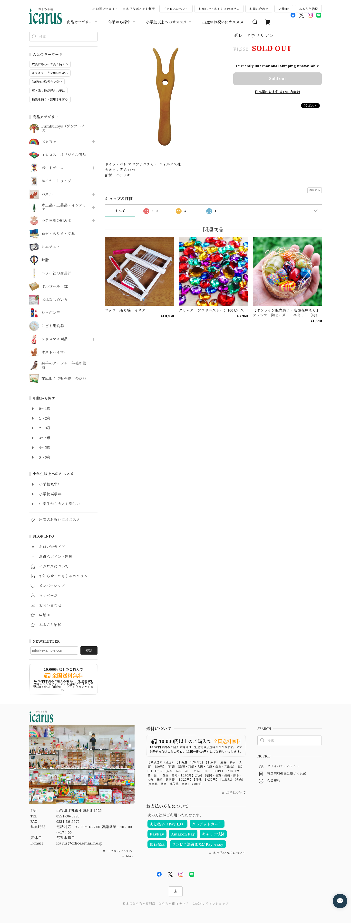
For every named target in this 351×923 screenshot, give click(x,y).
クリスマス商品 (54, 339)
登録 (89, 650)
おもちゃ (48, 141)
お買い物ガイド (107, 9)
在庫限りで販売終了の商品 (63, 378)
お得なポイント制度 (140, 9)
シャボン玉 (50, 313)
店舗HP (283, 9)
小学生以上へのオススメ (169, 22)
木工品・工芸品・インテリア (63, 207)
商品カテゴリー (82, 22)
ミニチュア (50, 247)
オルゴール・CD (55, 286)
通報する (314, 190)
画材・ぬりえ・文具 (58, 234)
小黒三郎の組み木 (56, 220)
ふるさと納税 (308, 9)
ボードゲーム (52, 168)
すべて (120, 210)
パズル (47, 194)
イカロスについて (176, 9)
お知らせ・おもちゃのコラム (219, 9)
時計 (45, 260)
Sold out (277, 78)
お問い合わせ (258, 9)
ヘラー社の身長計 (56, 273)
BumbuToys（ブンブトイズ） (63, 128)
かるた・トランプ (56, 181)
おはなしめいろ (54, 299)
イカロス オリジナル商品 (63, 155)
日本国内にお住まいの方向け (277, 91)
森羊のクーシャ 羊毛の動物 (63, 365)
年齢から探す (122, 22)
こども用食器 (52, 326)
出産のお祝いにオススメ (223, 22)
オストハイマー (54, 352)
